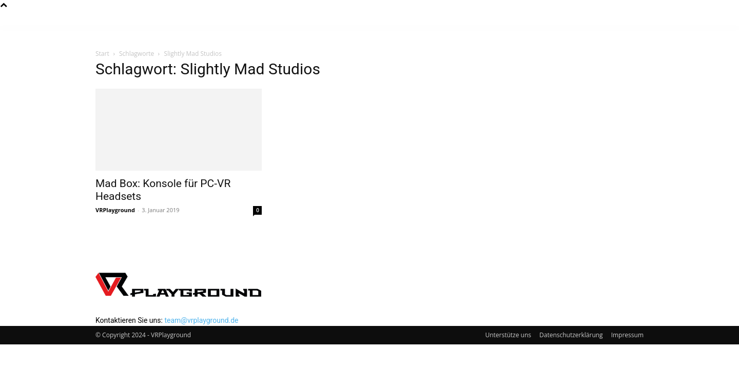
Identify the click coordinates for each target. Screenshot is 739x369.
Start (102, 53)
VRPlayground (115, 210)
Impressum (627, 335)
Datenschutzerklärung (571, 335)
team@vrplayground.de (201, 320)
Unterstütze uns (508, 335)
